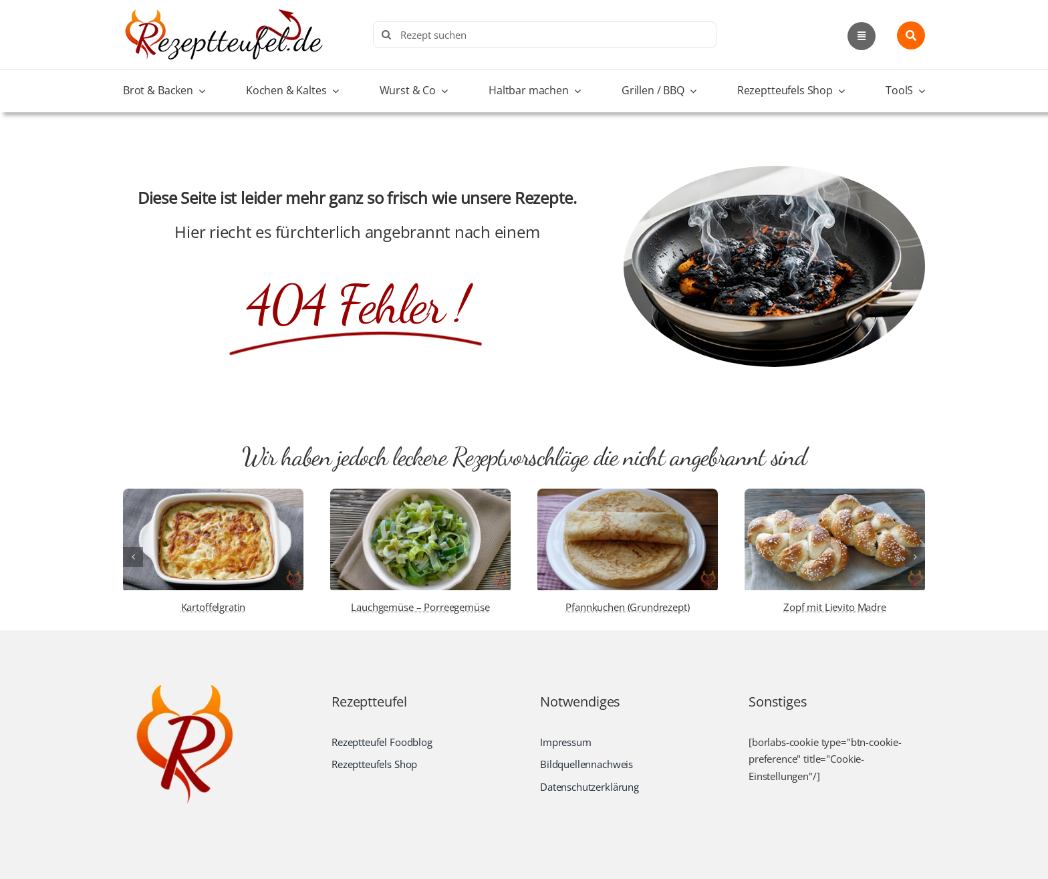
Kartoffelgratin (213, 607)
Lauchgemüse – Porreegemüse (420, 607)
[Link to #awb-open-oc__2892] (861, 36)
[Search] (386, 34)
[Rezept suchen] (544, 34)
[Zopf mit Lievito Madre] (835, 495)
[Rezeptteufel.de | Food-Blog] (223, 12)
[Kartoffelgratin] (213, 495)
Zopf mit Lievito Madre (834, 607)
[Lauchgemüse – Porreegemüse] (420, 495)
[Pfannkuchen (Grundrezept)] (627, 495)
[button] (133, 557)
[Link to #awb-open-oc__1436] (911, 35)
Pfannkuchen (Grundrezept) (627, 607)
